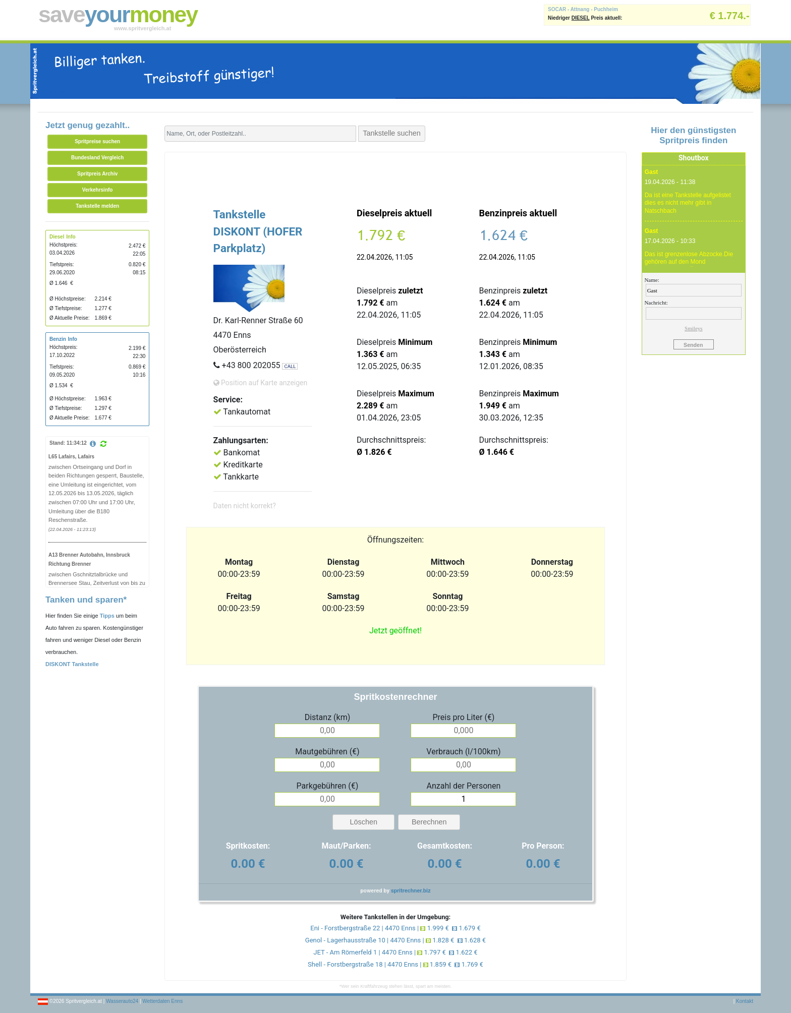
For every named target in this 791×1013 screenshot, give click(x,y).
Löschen (363, 822)
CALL (290, 366)
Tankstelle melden (97, 206)
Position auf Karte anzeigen (260, 383)
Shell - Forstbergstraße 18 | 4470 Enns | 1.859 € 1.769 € (395, 964)
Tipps (107, 616)
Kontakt (744, 1001)
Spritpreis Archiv (97, 173)
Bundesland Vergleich (97, 157)
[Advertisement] (395, 177)
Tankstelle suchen (391, 133)
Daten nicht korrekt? (244, 506)
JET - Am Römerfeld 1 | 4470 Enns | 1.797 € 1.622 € (395, 952)
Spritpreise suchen (97, 141)
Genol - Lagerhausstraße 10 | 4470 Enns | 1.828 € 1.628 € (395, 940)
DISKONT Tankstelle (72, 664)
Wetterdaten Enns (162, 1001)
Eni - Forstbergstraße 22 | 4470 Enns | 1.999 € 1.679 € (395, 928)
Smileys (693, 328)
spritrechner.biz (411, 890)
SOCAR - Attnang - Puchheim (583, 9)
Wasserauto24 (122, 1001)
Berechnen (429, 822)
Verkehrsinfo (97, 190)
